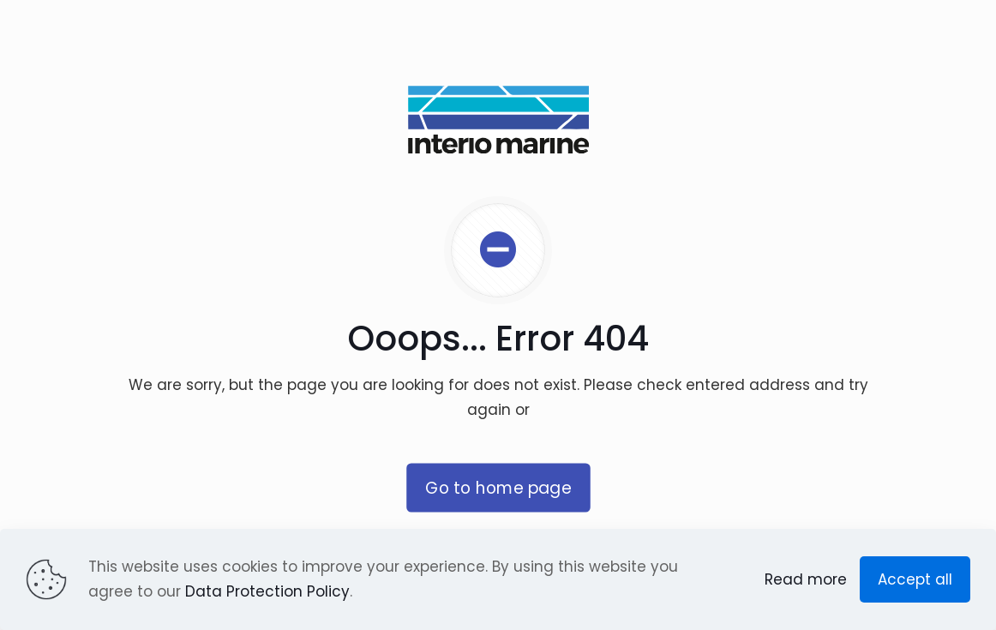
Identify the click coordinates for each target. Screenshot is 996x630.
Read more (806, 579)
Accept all (915, 579)
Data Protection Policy (267, 591)
